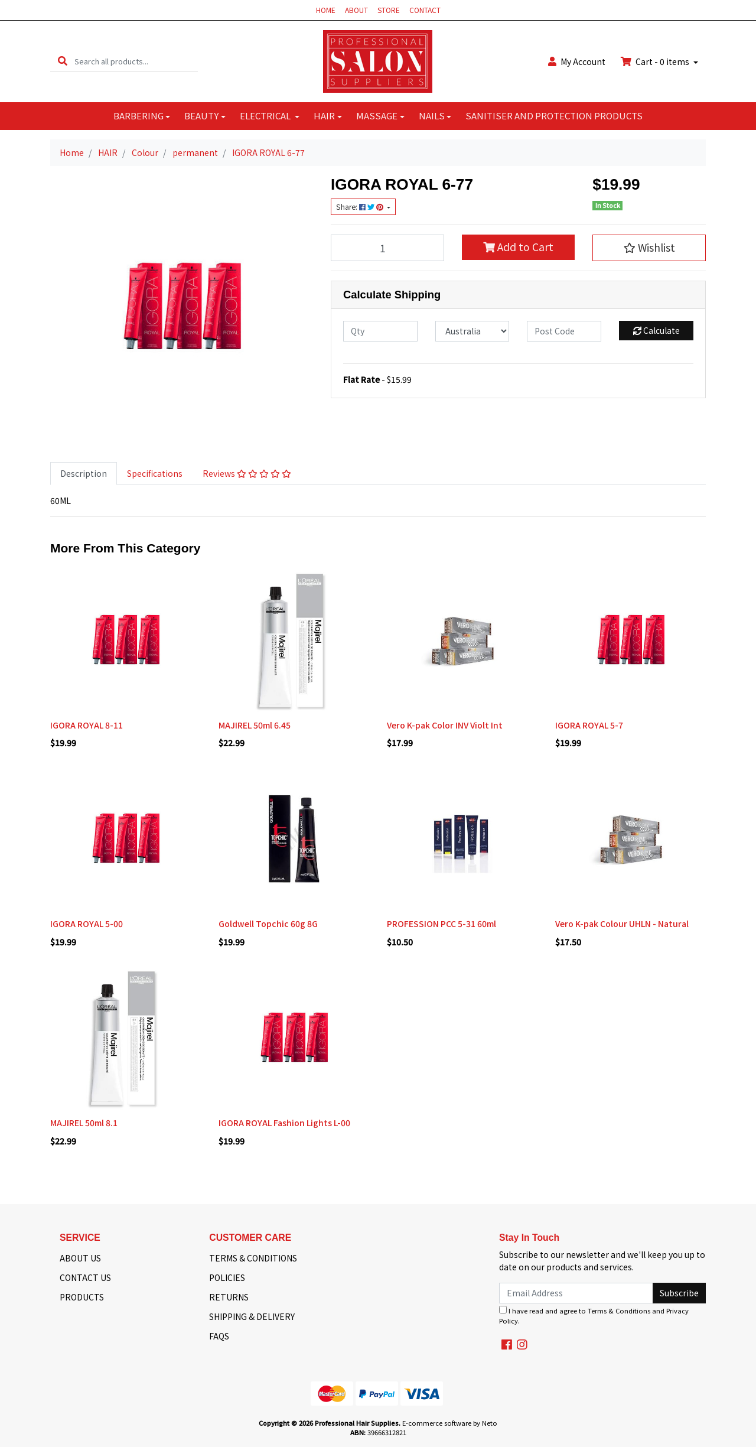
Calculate (656, 330)
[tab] (83, 473)
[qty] (380, 331)
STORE (388, 10)
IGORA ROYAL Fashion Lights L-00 (284, 1123)
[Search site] (62, 61)
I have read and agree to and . (594, 1315)
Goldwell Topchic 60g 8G (268, 923)
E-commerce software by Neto (449, 1423)
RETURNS (229, 1297)
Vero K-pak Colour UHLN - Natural (622, 923)
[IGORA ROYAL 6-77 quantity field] (387, 248)
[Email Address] (576, 1293)
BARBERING (138, 115)
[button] (649, 248)
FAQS (219, 1336)
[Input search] (136, 61)
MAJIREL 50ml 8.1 (84, 1123)
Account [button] (576, 61)
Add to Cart (518, 246)
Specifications (155, 473)
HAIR (324, 115)
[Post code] (564, 331)
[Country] (472, 331)
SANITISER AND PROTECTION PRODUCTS (554, 115)
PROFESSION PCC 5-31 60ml (441, 923)
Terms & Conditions (619, 1310)
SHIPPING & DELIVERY (252, 1316)
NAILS (432, 115)
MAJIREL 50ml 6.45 (255, 725)
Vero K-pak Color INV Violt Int (445, 725)
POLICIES (227, 1277)
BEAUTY (201, 115)
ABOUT (356, 10)
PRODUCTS (82, 1297)
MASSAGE (376, 115)
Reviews (247, 473)
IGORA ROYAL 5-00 (86, 923)
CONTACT (425, 10)
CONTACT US (85, 1277)
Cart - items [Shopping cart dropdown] (656, 61)
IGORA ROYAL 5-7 (589, 725)
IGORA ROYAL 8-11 (86, 725)
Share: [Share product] (360, 206)
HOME (325, 10)
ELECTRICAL (266, 115)
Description (83, 473)
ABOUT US (80, 1258)
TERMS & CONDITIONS (253, 1258)
